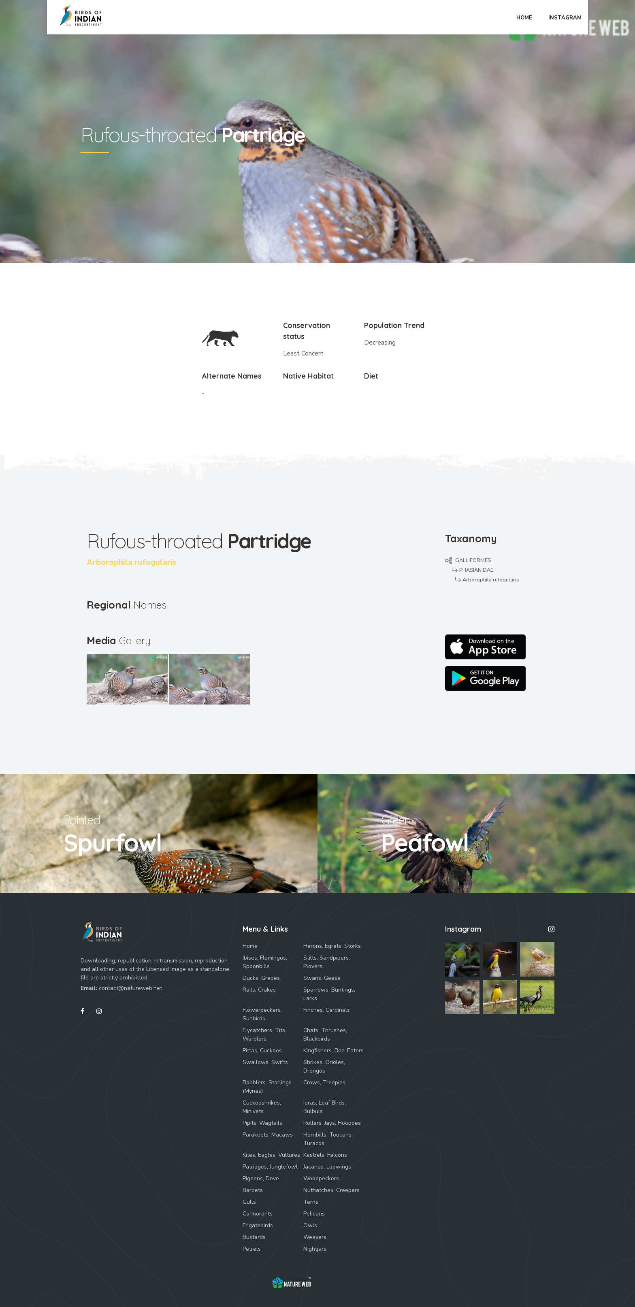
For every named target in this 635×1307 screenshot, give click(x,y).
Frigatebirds (258, 1225)
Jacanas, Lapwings (327, 1167)
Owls (310, 1225)
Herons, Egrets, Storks (332, 946)
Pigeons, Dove (261, 1178)
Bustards (254, 1237)
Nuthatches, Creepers (331, 1190)
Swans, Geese (322, 978)
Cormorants (258, 1214)
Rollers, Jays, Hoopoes (332, 1123)
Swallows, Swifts (265, 1062)
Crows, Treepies (324, 1082)
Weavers (314, 1237)
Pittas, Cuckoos (262, 1050)
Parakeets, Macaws (268, 1135)
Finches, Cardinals (326, 1010)
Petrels (252, 1249)
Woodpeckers (321, 1178)
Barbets (253, 1190)
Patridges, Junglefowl (270, 1167)
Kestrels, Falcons (325, 1155)
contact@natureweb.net (130, 988)
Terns (310, 1202)
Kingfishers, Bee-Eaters (333, 1050)
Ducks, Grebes (261, 978)
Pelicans (314, 1214)
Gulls (249, 1202)
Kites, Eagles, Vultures (271, 1155)
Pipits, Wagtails (262, 1123)
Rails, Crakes (259, 990)
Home (250, 946)
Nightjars (314, 1249)
